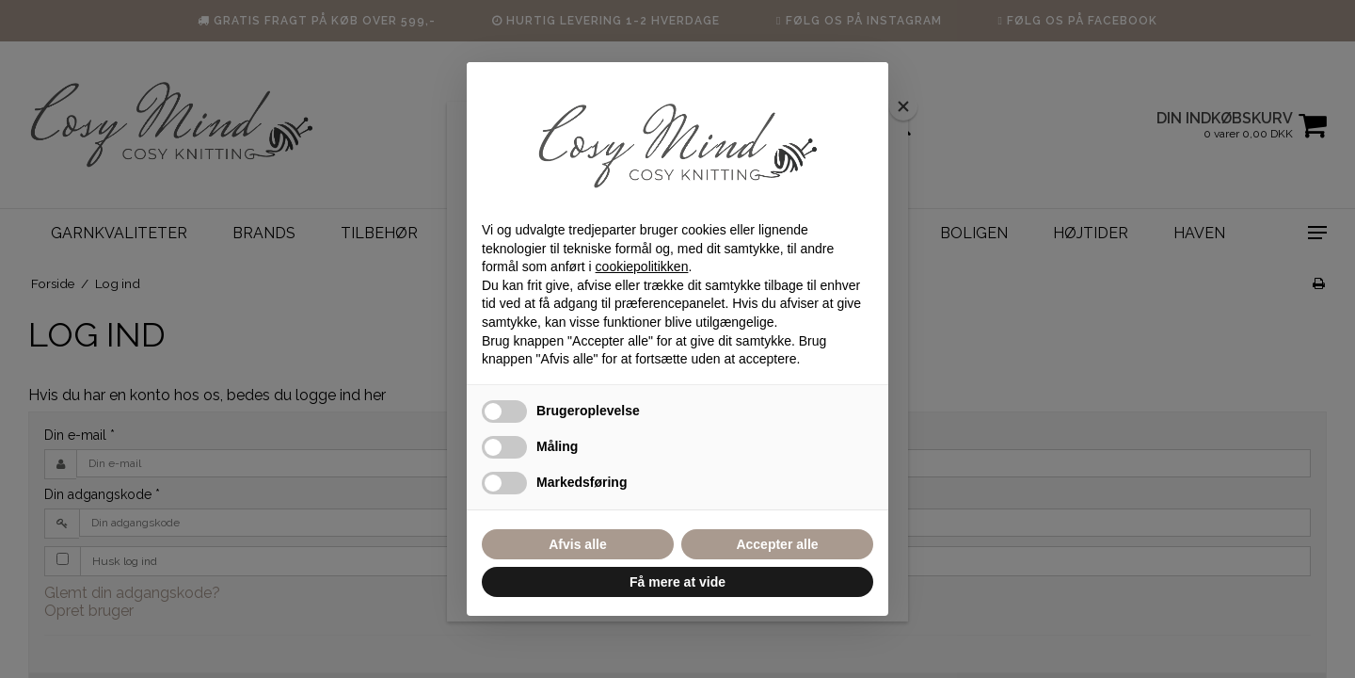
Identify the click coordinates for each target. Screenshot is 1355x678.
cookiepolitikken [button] (642, 266)
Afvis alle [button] (577, 544)
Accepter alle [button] (777, 544)
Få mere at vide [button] (677, 581)
